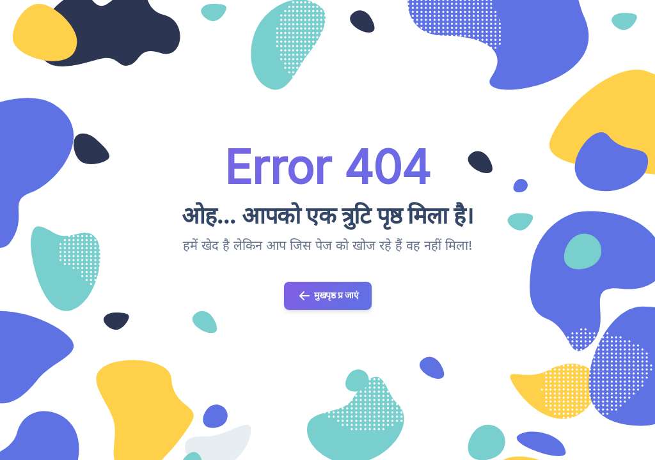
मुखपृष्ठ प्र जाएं (328, 295)
